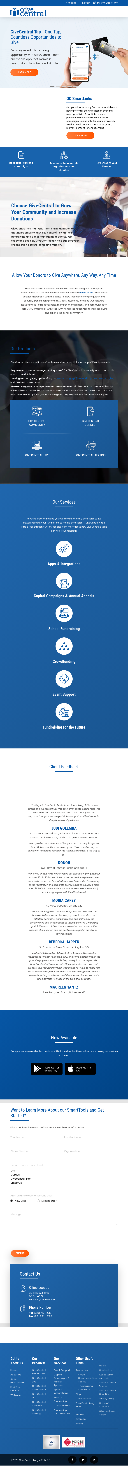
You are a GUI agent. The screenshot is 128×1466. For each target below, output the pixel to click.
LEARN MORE (80, 135)
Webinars (15, 1395)
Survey (79, 1424)
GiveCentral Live (39, 1380)
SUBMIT (21, 1253)
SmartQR (64, 1183)
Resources (82, 1370)
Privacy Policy (106, 1399)
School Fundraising (60, 1399)
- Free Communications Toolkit (88, 1378)
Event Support (62, 1370)
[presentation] (34, 1239)
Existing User (47, 1201)
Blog (78, 1394)
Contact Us (105, 1370)
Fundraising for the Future (62, 1412)
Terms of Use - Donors (107, 1384)
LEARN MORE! (24, 72)
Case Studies (83, 1399)
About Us (15, 1375)
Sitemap (81, 1419)
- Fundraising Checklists (85, 1388)
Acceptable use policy (106, 1376)
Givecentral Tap (64, 1179)
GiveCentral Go (39, 1396)
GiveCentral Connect (39, 1404)
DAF (64, 1171)
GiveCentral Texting (39, 1412)
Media (102, 1366)
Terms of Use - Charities (107, 1392)
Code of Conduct (104, 1405)
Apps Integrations (61, 1391)
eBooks (80, 1415)
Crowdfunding (62, 1406)
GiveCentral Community (39, 1388)
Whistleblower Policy (107, 1413)
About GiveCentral (17, 1381)
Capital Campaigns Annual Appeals (62, 1380)
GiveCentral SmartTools (39, 1372)
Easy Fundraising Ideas (85, 1405)
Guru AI (64, 1175)
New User (18, 1201)
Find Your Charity (15, 1389)
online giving (86, 292)
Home (13, 1370)
